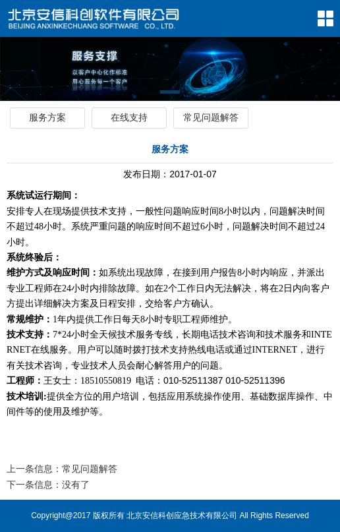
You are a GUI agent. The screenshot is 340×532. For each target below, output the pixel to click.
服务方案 (47, 117)
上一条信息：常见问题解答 (62, 468)
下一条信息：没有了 (48, 484)
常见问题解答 (211, 117)
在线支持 (129, 117)
